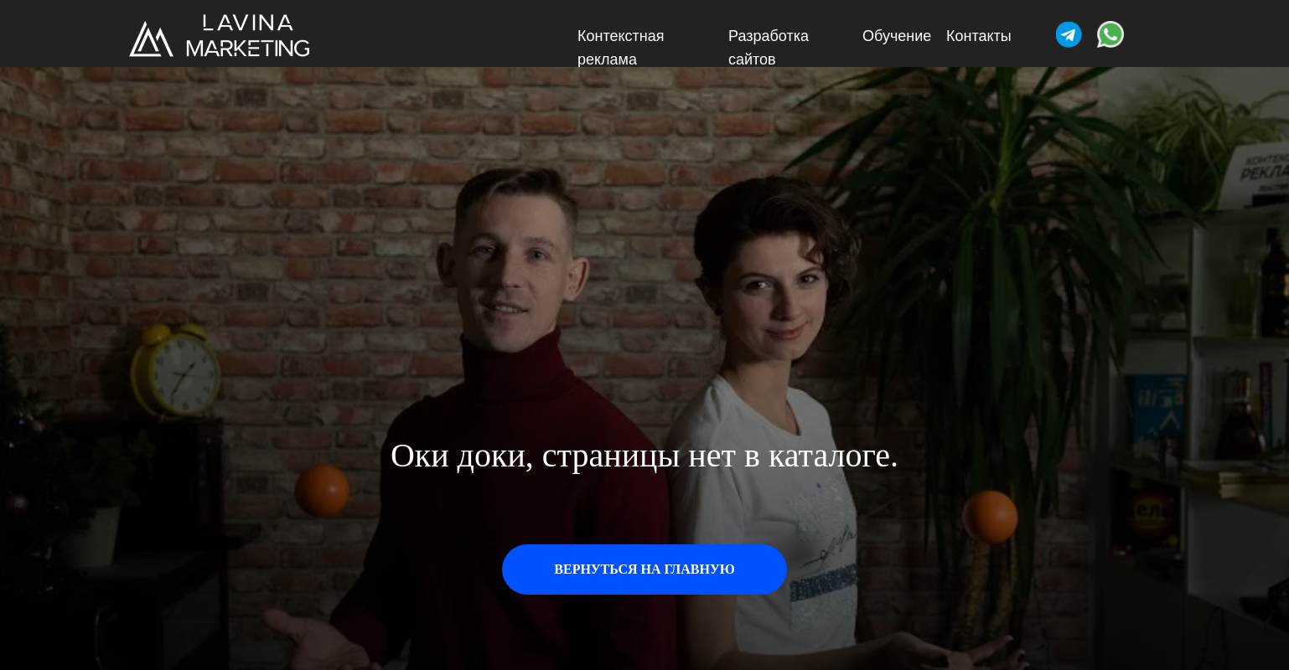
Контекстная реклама (621, 48)
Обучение (896, 36)
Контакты (979, 36)
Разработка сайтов (768, 48)
